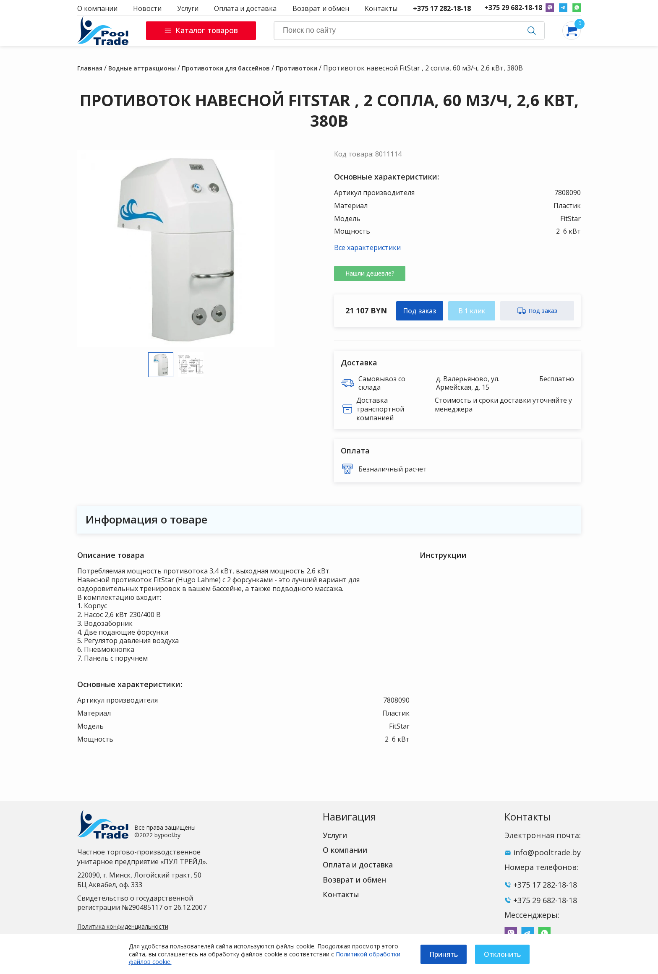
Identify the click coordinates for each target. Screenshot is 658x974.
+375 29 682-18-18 (513, 7)
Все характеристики (367, 247)
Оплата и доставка (245, 8)
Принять (443, 954)
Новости (147, 8)
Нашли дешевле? (369, 273)
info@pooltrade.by (547, 852)
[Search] (409, 30)
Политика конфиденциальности (122, 926)
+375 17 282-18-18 (442, 8)
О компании (97, 8)
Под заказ (419, 310)
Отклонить (502, 954)
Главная (89, 68)
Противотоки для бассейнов (226, 68)
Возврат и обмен (320, 8)
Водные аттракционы (142, 68)
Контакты (381, 8)
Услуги (187, 8)
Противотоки (296, 68)
